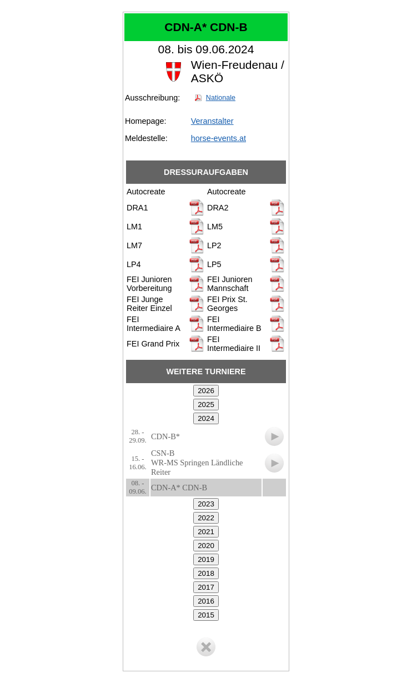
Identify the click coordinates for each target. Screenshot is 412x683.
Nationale (220, 98)
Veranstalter (212, 121)
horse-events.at (218, 138)
